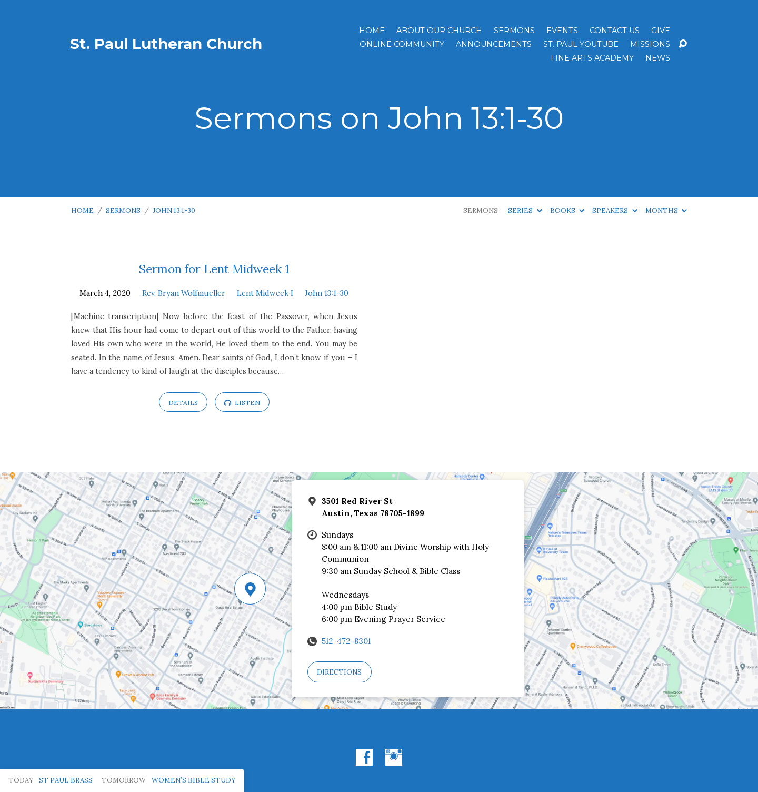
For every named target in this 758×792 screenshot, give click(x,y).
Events (562, 30)
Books (567, 210)
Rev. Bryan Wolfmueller (183, 293)
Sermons (514, 30)
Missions (650, 44)
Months (666, 210)
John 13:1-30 (174, 210)
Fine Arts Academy (592, 58)
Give (660, 30)
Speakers (614, 210)
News (657, 58)
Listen (242, 403)
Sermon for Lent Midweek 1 (214, 268)
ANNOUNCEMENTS (494, 44)
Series (525, 210)
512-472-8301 (346, 641)
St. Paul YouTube (581, 44)
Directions (339, 672)
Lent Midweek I (265, 293)
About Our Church (439, 30)
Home (372, 30)
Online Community (402, 44)
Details (183, 403)
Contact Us (615, 30)
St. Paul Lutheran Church (166, 44)
